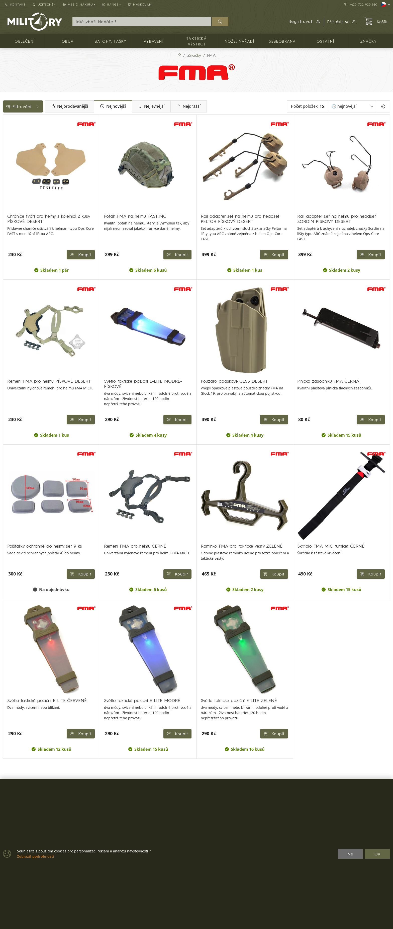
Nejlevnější (186, 106)
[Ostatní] (7, 150)
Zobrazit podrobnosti (35, 856)
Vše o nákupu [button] (78, 4)
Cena (11, 162)
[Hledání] (141, 21)
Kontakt (15, 4)
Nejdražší (224, 106)
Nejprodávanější (104, 106)
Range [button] (110, 4)
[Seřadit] (352, 106)
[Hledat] (220, 21)
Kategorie (15, 120)
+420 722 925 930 (360, 4)
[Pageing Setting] (383, 106)
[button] (304, 21)
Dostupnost (17, 174)
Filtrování (40, 106)
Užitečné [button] (43, 4)
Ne (350, 853)
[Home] (179, 55)
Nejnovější (148, 106)
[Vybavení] (7, 132)
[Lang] (385, 4)
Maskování (140, 4)
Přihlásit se (341, 21)
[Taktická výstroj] (7, 141)
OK (377, 853)
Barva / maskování (24, 185)
